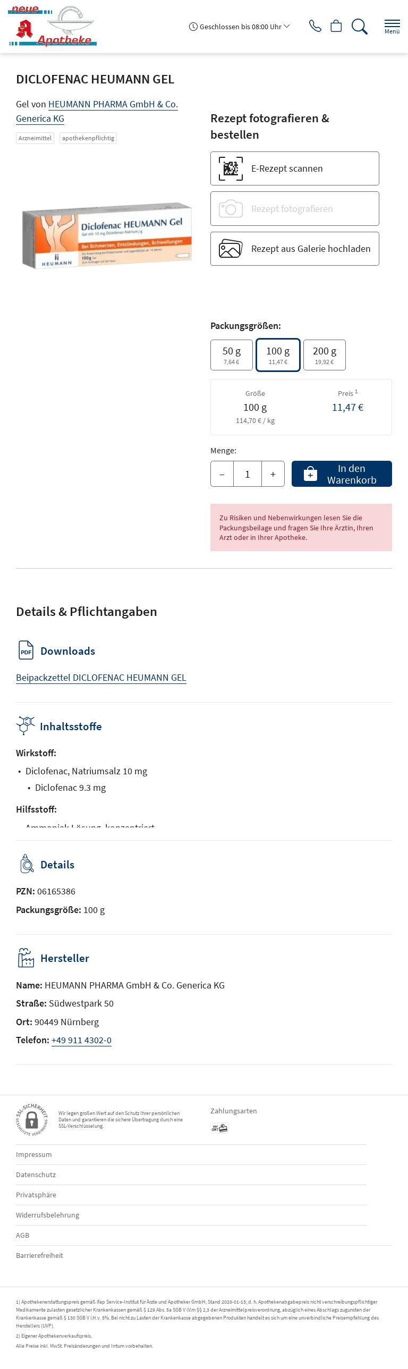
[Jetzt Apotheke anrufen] (307, 26)
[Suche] (357, 26)
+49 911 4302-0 (82, 1040)
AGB (22, 1235)
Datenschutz (36, 1174)
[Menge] (247, 474)
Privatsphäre (36, 1194)
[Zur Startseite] (56, 26)
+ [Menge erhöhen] (273, 473)
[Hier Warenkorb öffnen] (332, 26)
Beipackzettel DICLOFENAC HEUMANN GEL (101, 677)
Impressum (34, 1154)
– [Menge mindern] (222, 473)
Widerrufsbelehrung (47, 1215)
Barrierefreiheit (39, 1255)
